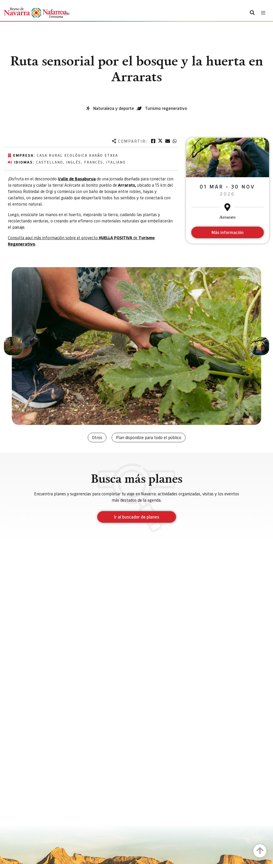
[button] (13, 346)
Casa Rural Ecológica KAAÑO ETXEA (77, 155)
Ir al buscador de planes (136, 517)
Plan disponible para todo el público (148, 437)
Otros (97, 437)
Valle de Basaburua (77, 178)
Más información (227, 232)
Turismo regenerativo (166, 108)
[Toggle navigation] (263, 13)
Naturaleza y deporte (113, 108)
